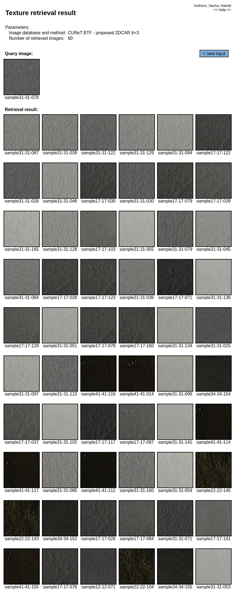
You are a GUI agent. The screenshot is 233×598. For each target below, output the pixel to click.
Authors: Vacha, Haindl (212, 6)
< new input (214, 53)
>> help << (222, 10)
